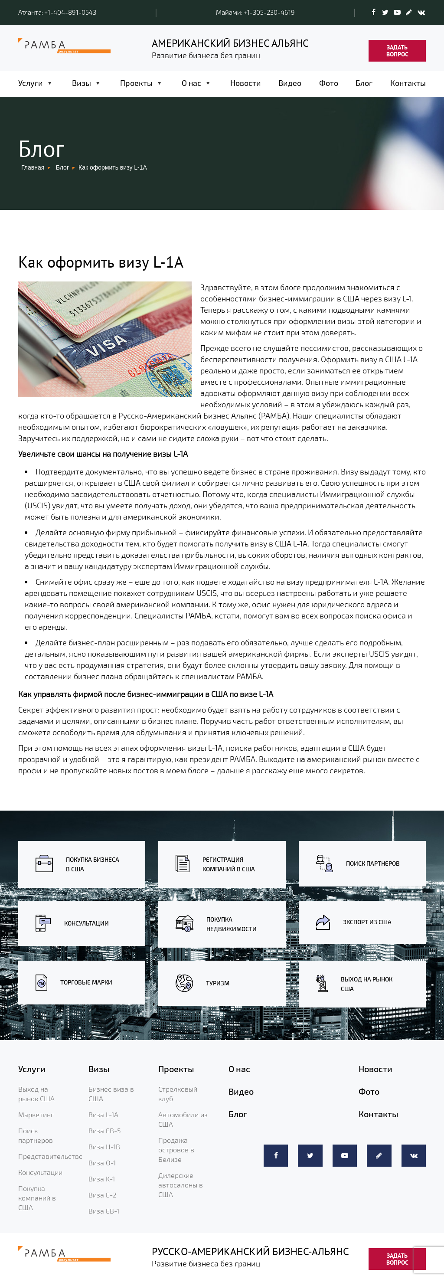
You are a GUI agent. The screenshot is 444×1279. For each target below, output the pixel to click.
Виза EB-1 (103, 1211)
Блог (364, 83)
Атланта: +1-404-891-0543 (57, 12)
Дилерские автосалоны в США (180, 1184)
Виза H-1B (104, 1146)
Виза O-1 (102, 1162)
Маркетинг (36, 1114)
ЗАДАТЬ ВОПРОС (397, 50)
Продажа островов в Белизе (176, 1149)
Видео (289, 83)
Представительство (50, 1156)
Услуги (30, 83)
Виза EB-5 (104, 1130)
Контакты (408, 83)
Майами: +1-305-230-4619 (255, 12)
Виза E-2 (102, 1195)
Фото (328, 83)
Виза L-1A (103, 1114)
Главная (32, 167)
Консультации (40, 1172)
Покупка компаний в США (37, 1197)
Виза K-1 (101, 1178)
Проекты (136, 83)
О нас (191, 83)
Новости (245, 83)
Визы (81, 83)
